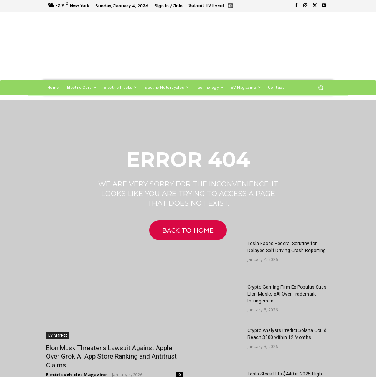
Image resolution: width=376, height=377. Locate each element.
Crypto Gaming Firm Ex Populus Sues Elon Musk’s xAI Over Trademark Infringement (286, 294)
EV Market (57, 335)
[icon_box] (210, 6)
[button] (320, 87)
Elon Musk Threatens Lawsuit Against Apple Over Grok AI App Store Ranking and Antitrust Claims (111, 356)
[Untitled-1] (232, 47)
